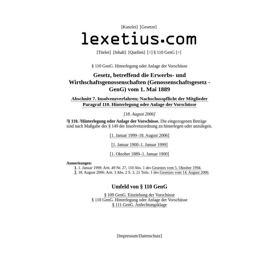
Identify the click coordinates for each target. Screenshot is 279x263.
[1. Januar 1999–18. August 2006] (139, 135)
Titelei (103, 52)
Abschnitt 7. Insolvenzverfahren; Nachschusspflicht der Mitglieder (139, 98)
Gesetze (148, 27)
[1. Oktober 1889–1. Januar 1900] (139, 154)
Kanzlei (129, 27)
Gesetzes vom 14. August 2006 (184, 172)
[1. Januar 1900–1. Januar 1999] (139, 144)
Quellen (137, 52)
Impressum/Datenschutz (140, 236)
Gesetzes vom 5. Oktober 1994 (176, 168)
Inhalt (119, 52)
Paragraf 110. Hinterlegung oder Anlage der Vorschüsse (139, 104)
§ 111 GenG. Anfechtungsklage (139, 204)
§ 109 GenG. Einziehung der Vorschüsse (139, 195)
